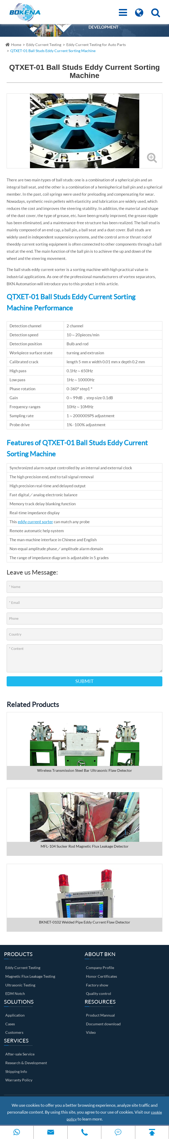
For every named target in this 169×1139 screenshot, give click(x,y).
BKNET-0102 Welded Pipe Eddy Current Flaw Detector (84, 922)
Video (91, 1032)
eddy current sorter (35, 521)
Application (15, 1015)
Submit (84, 681)
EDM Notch (15, 993)
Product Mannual (100, 1015)
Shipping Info (16, 1071)
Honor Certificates (101, 976)
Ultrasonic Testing (20, 985)
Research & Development (26, 1062)
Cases (10, 1024)
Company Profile (100, 967)
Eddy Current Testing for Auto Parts (96, 44)
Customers (14, 1032)
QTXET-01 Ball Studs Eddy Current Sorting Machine (53, 50)
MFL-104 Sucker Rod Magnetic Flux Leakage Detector (85, 846)
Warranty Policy (18, 1080)
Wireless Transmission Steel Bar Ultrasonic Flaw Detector (84, 770)
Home (16, 44)
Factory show (97, 985)
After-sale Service (19, 1054)
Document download (103, 1024)
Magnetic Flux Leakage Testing (30, 976)
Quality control (98, 993)
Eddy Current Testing (43, 44)
